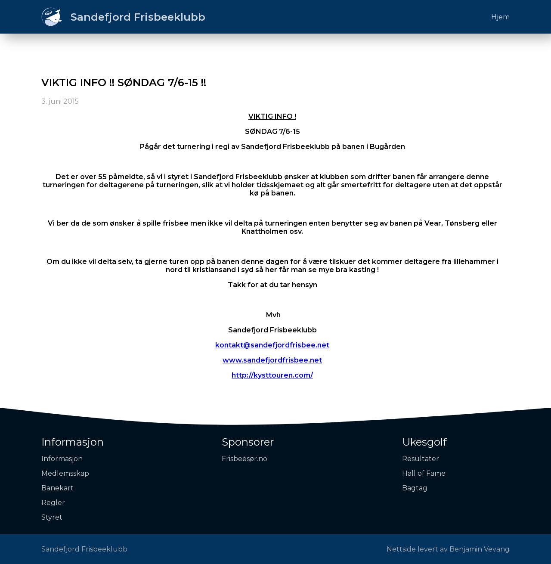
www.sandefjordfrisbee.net (272, 360)
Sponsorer (248, 442)
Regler (53, 503)
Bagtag (414, 488)
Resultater (420, 459)
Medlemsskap (65, 473)
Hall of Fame (424, 473)
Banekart (57, 488)
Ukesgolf (424, 442)
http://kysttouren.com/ (272, 375)
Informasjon (72, 442)
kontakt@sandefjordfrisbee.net (272, 345)
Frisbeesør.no (244, 459)
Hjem (500, 17)
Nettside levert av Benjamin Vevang (448, 549)
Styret (51, 517)
